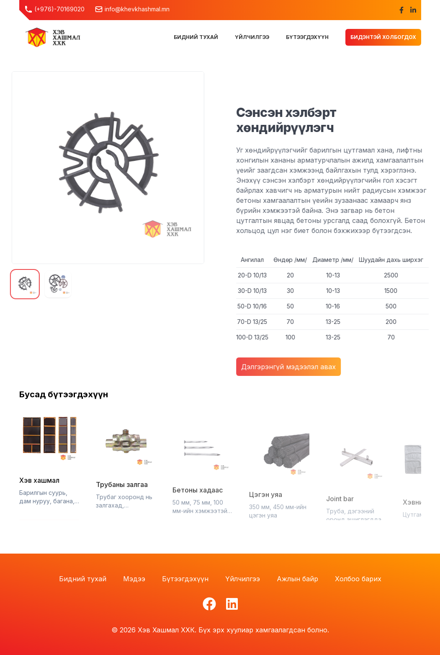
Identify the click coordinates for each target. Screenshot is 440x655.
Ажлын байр (297, 579)
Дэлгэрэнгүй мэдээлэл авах (292, 366)
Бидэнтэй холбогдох (383, 37)
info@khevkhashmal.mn (132, 9)
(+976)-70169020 (54, 9)
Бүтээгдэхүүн (185, 579)
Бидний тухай (82, 579)
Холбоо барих (358, 579)
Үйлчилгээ (242, 579)
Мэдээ (134, 579)
